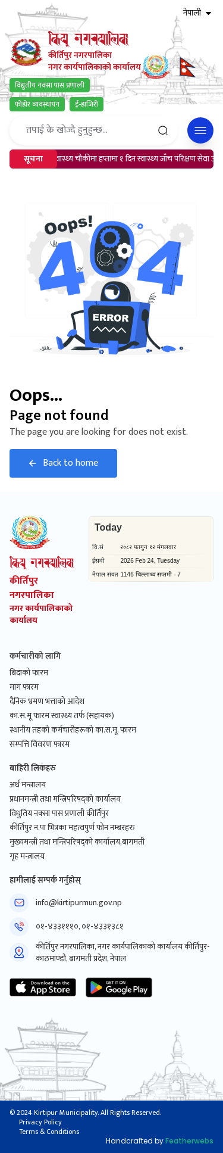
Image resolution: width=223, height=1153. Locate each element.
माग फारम (24, 687)
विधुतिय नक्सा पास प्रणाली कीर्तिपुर (59, 813)
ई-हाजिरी (86, 104)
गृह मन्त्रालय (27, 856)
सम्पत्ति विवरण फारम (40, 744)
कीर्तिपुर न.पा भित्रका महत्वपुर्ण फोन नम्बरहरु (72, 828)
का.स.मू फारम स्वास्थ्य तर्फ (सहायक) (62, 716)
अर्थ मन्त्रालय (28, 785)
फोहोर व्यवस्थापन (37, 104)
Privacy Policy (40, 1122)
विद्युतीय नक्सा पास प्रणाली (49, 85)
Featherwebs (189, 1141)
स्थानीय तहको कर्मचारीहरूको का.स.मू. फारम (73, 730)
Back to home (63, 463)
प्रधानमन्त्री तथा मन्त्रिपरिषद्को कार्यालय (65, 799)
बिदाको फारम (29, 673)
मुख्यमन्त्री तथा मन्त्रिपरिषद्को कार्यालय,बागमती (77, 842)
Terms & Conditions (49, 1131)
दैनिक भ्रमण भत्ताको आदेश (47, 702)
